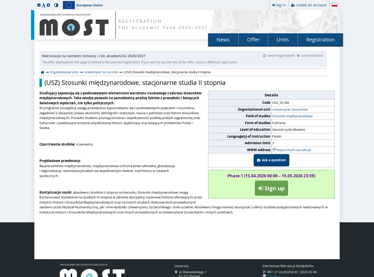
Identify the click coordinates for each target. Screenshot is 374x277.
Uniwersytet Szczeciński (101, 72)
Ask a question (271, 160)
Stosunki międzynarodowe (292, 116)
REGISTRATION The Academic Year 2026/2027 (163, 25)
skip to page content (1, 1)
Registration (320, 39)
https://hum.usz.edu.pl (291, 150)
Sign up (271, 188)
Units (283, 39)
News (223, 39)
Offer (253, 39)
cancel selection (310, 55)
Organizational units (64, 72)
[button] (38, 5)
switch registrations (279, 55)
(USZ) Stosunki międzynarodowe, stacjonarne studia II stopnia (135, 83)
